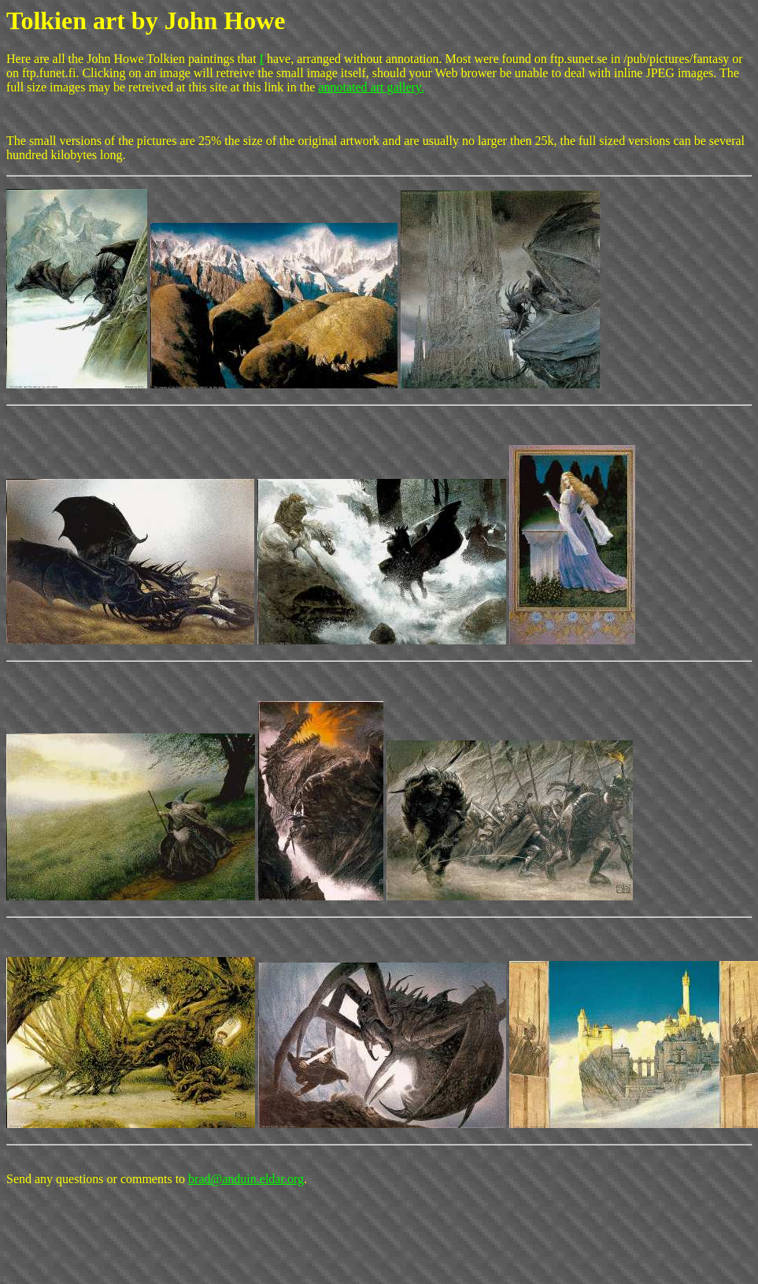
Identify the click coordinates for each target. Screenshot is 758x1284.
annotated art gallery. (370, 87)
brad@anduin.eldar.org (246, 1179)
